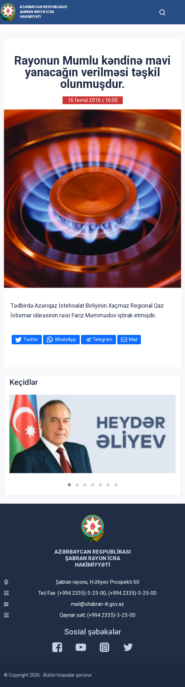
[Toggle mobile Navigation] (175, 12)
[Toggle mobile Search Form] (162, 11)
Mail (133, 339)
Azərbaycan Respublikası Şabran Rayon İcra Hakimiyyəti (43, 11)
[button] (69, 485)
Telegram (102, 339)
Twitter (30, 339)
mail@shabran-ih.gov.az (97, 604)
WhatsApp (65, 339)
